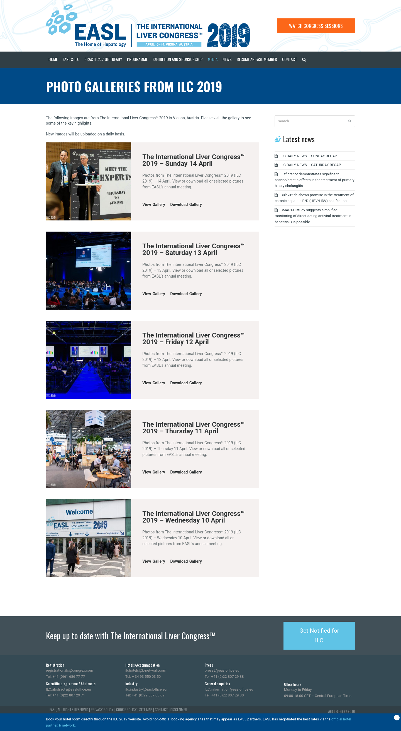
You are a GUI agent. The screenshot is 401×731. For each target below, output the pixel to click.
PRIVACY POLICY (102, 709)
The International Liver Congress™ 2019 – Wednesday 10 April (193, 517)
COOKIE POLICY (126, 709)
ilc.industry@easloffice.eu (146, 689)
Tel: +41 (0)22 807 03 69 (144, 695)
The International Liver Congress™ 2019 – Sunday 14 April (193, 160)
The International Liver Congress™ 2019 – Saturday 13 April (193, 249)
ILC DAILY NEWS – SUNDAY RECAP (308, 156)
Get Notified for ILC (319, 635)
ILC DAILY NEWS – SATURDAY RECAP (310, 165)
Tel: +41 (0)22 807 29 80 (224, 695)
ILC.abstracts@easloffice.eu (68, 689)
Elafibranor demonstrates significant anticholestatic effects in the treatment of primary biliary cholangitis (314, 180)
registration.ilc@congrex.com (69, 670)
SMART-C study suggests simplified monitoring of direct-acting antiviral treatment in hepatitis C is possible (313, 216)
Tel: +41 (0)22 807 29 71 (65, 695)
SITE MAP (145, 709)
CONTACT (161, 709)
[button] (304, 60)
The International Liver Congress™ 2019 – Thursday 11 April (193, 428)
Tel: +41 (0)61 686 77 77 (65, 676)
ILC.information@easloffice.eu (229, 689)
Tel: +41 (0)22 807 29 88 (224, 676)
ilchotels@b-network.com (145, 670)
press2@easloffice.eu (222, 670)
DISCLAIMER (178, 709)
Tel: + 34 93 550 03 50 (143, 676)
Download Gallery (186, 204)
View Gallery (153, 204)
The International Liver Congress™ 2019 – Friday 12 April (193, 338)
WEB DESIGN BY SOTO (341, 711)
